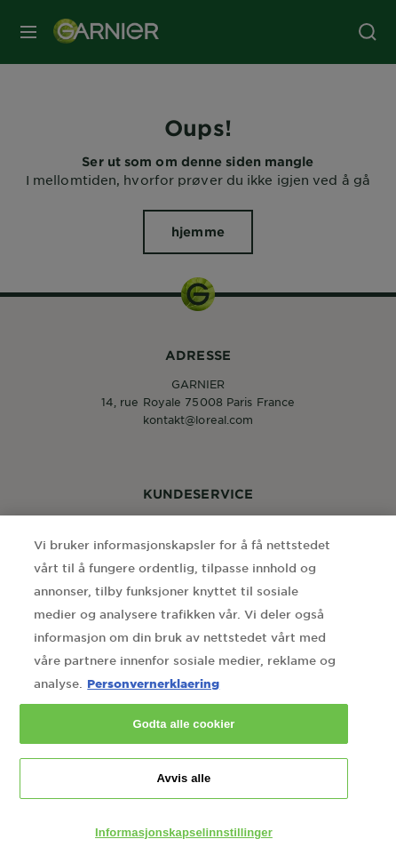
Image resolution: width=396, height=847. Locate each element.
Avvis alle (184, 795)
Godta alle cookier (183, 740)
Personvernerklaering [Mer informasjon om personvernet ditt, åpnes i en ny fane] (153, 699)
